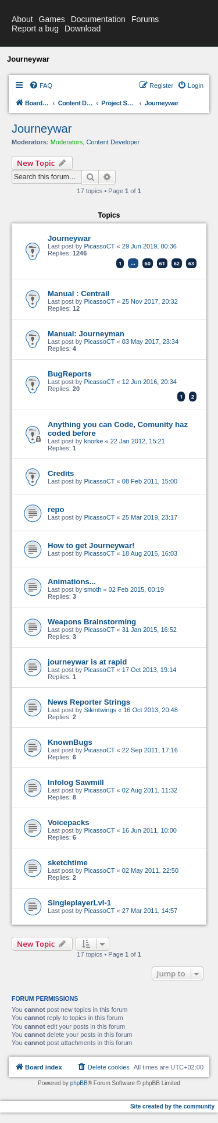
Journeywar (42, 128)
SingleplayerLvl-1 (79, 902)
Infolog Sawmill (76, 782)
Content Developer (113, 141)
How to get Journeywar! (91, 545)
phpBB (79, 1083)
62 (177, 263)
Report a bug (35, 28)
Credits (61, 473)
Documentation (98, 19)
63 (191, 263)
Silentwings (100, 709)
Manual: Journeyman (86, 333)
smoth (92, 589)
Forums (145, 19)
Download (83, 28)
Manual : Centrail (78, 293)
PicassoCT (99, 246)
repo (56, 509)
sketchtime (68, 862)
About (22, 19)
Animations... (72, 581)
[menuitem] (40, 86)
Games (52, 19)
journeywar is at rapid (87, 662)
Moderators (67, 141)
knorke (93, 441)
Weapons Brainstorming (92, 621)
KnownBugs (70, 742)
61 (162, 263)
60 (148, 263)
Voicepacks (69, 822)
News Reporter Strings (89, 702)
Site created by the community (172, 1106)
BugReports (69, 373)
